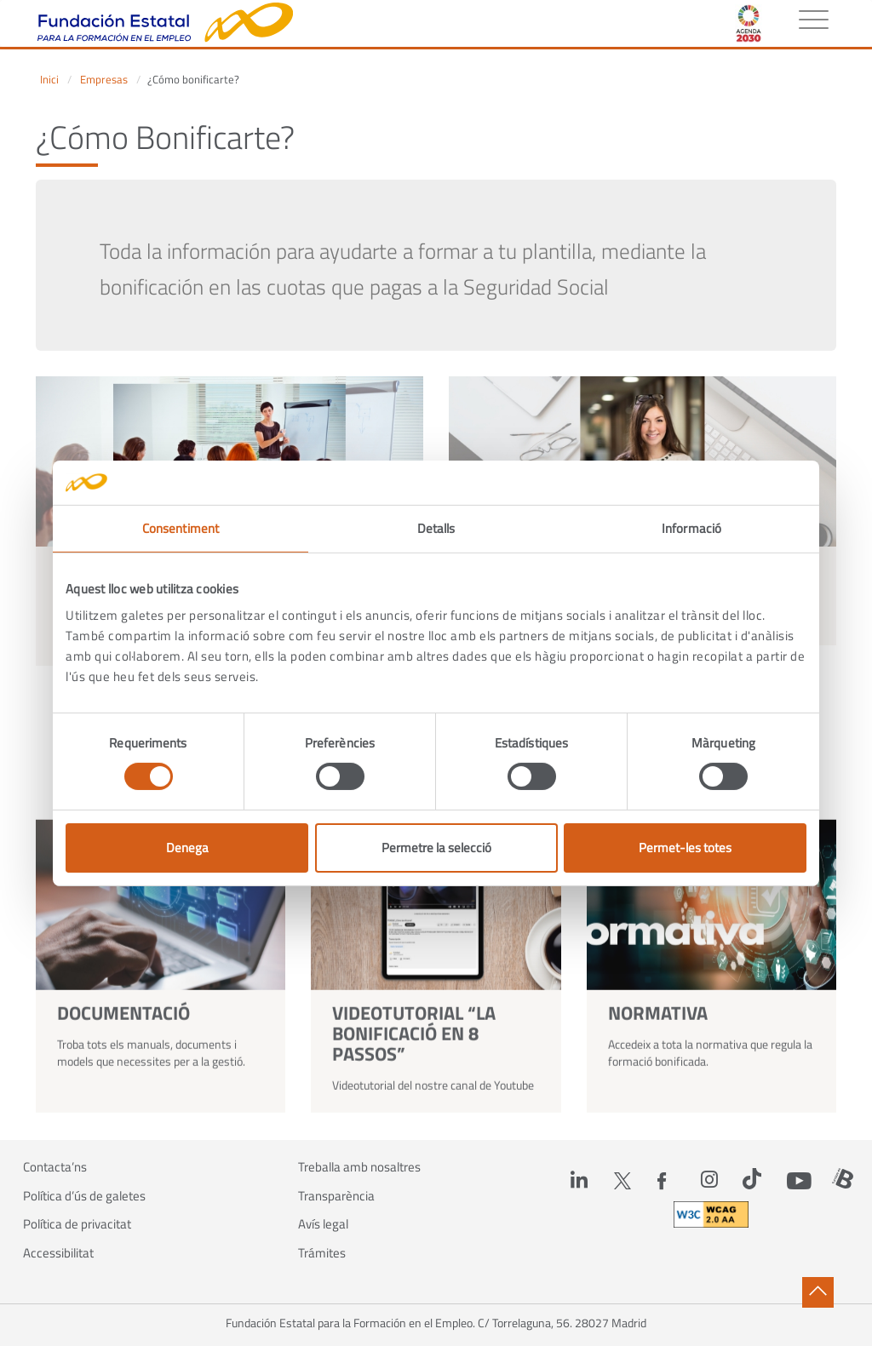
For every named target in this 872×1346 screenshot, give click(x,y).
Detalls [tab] (436, 528)
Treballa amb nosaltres (359, 1167)
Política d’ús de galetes (84, 1196)
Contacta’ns (55, 1167)
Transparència (336, 1196)
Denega (187, 847)
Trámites (322, 1253)
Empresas (104, 80)
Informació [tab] (691, 528)
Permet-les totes (685, 847)
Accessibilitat (58, 1253)
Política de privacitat (77, 1224)
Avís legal (323, 1224)
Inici (49, 80)
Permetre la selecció (436, 847)
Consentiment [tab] (180, 528)
